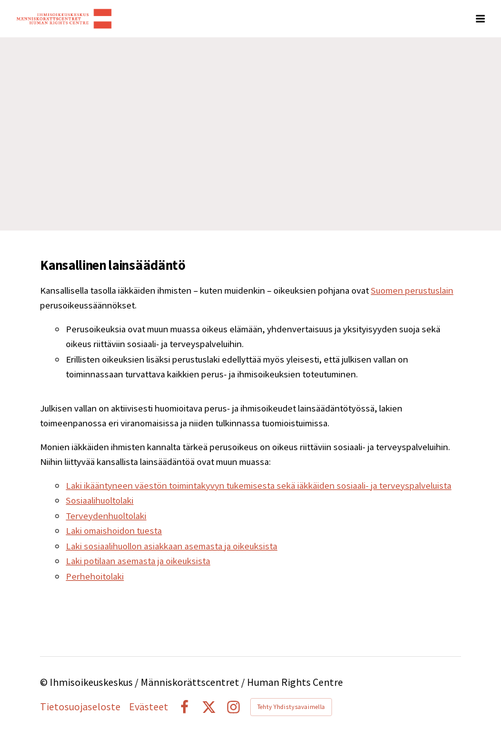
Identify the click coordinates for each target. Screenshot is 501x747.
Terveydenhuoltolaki (106, 516)
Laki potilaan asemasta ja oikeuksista (138, 561)
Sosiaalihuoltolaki (99, 500)
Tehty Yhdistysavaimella (291, 707)
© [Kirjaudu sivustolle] (45, 682)
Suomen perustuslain (412, 290)
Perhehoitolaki (95, 576)
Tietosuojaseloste (80, 707)
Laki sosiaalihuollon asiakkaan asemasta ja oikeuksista (171, 546)
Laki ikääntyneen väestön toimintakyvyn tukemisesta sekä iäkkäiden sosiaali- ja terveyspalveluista (258, 485)
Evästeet (148, 707)
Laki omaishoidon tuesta (114, 530)
